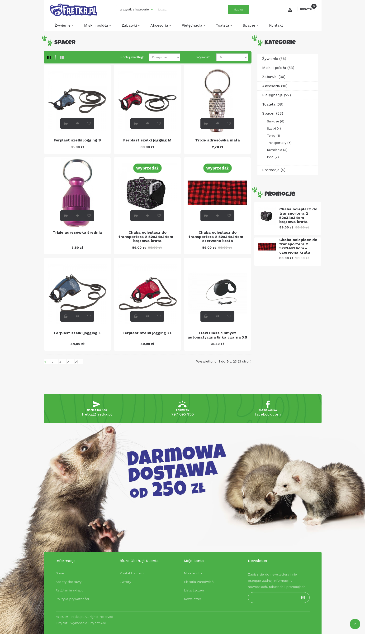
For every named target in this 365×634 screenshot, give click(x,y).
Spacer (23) (272, 113)
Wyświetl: (204, 57)
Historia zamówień (199, 582)
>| (76, 361)
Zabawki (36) (273, 76)
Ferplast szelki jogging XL (147, 333)
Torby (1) (273, 135)
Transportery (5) (279, 143)
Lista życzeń (194, 590)
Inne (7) (273, 157)
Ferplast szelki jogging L (77, 333)
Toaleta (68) (272, 104)
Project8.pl (97, 623)
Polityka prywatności (72, 599)
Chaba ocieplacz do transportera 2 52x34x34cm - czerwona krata (217, 236)
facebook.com (268, 414)
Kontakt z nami (132, 573)
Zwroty (125, 582)
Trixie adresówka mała (217, 140)
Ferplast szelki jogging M (147, 140)
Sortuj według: (132, 57)
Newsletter (192, 599)
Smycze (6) (275, 121)
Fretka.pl (77, 617)
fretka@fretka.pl (97, 414)
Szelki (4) (274, 128)
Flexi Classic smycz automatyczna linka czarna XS (217, 335)
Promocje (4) (273, 170)
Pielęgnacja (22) (276, 95)
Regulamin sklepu (69, 590)
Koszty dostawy (68, 582)
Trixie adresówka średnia (77, 232)
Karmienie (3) (277, 150)
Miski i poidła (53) (278, 67)
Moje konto (193, 573)
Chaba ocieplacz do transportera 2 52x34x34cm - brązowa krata (147, 236)
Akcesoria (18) (275, 86)
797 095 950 (182, 414)
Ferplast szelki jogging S (77, 140)
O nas (60, 573)
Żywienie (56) (274, 58)
